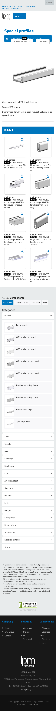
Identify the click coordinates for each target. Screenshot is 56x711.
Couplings (8, 458)
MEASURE (42, 41)
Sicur (45, 302)
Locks (7, 502)
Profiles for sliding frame (27, 385)
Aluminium (7, 302)
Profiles (7, 315)
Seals (6, 436)
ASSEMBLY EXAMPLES (22, 41)
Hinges (7, 510)
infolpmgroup (28, 689)
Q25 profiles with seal (26, 337)
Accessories (9, 532)
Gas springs (9, 517)
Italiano (49, 2)
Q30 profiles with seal (26, 349)
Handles (8, 495)
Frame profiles (22, 325)
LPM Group (8, 631)
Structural (35, 302)
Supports (8, 488)
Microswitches (10, 525)
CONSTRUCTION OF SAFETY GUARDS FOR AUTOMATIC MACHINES (19, 8)
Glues (7, 451)
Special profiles (23, 421)
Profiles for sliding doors (27, 397)
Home (6, 627)
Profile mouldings (24, 409)
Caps (6, 473)
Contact (6, 635)
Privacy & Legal (34, 704)
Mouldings (9, 466)
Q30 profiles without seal (27, 373)
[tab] (28, 315)
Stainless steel (22, 302)
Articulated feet (11, 480)
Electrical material (12, 539)
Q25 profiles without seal (27, 361)
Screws (7, 547)
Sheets (7, 443)
